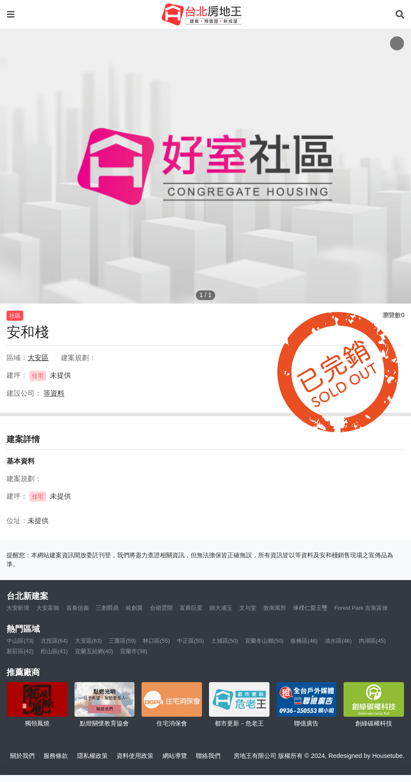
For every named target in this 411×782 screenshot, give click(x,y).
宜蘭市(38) (133, 651)
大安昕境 (18, 608)
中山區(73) (20, 640)
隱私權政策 (92, 755)
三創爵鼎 (107, 608)
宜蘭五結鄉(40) (94, 651)
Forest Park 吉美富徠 (361, 608)
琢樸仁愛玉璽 (310, 608)
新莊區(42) (20, 651)
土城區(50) (224, 640)
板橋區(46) (304, 640)
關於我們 (22, 755)
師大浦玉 (220, 608)
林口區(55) (156, 640)
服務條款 (55, 755)
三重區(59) (122, 640)
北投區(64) (54, 640)
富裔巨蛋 (191, 608)
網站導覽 (175, 755)
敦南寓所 (274, 608)
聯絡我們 (208, 755)
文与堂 (247, 608)
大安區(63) (88, 640)
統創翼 (134, 608)
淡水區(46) (338, 640)
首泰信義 (77, 608)
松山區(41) (54, 651)
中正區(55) (190, 640)
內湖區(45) (372, 640)
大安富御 (47, 608)
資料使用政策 (135, 755)
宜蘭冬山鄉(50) (264, 640)
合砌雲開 (161, 608)
